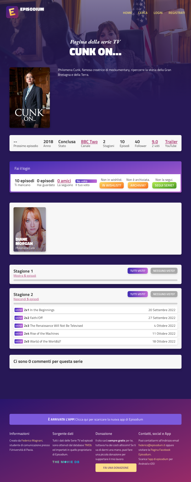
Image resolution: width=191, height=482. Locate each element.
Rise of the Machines (41, 333)
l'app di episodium (158, 459)
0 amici (64, 180)
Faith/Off (33, 317)
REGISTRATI (177, 12)
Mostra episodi (25, 275)
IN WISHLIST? (111, 185)
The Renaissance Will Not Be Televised (53, 325)
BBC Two (89, 141)
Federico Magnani (31, 440)
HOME (127, 12)
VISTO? (18, 310)
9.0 (155, 141)
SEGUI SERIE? (164, 185)
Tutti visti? (137, 271)
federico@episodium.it (152, 445)
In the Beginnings (39, 309)
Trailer (171, 141)
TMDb (88, 445)
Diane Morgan (24, 241)
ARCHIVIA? (138, 185)
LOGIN (158, 12)
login (26, 168)
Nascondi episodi (26, 299)
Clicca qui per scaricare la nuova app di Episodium (95, 419)
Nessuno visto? (164, 271)
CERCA (143, 12)
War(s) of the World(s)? (42, 341)
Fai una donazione (116, 467)
